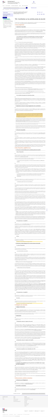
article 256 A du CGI (41, 132)
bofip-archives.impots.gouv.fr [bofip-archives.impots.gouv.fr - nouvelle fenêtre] (17, 401)
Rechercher (26, 8)
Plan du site (15, 414)
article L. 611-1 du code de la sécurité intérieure (25, 42)
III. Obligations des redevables (7, 25)
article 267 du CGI (22, 309)
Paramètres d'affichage (26, 414)
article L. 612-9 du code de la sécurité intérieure (23, 145)
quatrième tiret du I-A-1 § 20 (24, 156)
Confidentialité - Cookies (20, 414)
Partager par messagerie (44, 14)
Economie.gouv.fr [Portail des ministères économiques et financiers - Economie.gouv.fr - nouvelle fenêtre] (26, 403)
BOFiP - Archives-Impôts (25, 5)
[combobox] (14, 8)
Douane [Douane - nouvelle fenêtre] (25, 401)
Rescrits (20, 5)
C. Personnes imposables (7, 22)
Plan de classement (7, 9)
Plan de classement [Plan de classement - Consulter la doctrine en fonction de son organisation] (8, 5)
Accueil (3, 5)
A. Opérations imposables (7, 19)
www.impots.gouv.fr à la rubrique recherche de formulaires (36, 344)
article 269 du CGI (25, 223)
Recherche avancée (33, 7)
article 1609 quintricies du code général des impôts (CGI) (28, 23)
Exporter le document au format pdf (38, 12)
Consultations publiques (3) (14, 5)
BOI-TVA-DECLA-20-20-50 (36, 338)
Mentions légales (11, 414)
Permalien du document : (17, 393)
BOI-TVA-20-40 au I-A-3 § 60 (40, 229)
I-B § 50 (24, 275)
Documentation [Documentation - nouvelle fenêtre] (15, 400)
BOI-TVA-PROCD (33, 389)
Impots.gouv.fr (25, 404)
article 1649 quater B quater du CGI (30, 329)
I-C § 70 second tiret (28, 81)
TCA (10, 9)
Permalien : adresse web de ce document (42, 12)
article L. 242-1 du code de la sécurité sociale (21, 255)
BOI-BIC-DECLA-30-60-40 (37, 330)
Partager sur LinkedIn (42, 14)
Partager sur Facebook (38, 14)
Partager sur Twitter (40, 14)
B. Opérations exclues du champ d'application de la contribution (8, 21)
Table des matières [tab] (5, 12)
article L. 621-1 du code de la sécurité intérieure (21, 98)
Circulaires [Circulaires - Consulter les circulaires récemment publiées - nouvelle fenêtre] (25, 400)
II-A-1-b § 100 (34, 64)
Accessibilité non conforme (5, 414)
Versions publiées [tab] (5, 15)
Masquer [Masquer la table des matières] (5, 17)
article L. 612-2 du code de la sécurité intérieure (21, 87)
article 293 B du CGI (37, 355)
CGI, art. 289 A (35, 369)
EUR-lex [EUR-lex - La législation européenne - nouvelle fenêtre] (25, 402)
